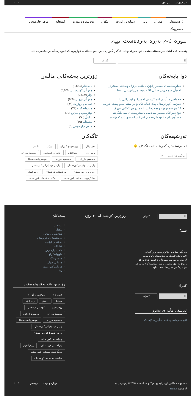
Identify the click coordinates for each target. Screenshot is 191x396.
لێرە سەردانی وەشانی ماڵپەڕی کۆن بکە (160, 320)
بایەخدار (83, 85)
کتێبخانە (83, 121)
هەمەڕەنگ (52, 258)
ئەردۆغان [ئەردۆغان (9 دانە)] (85, 146)
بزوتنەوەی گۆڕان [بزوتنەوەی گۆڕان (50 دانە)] (64, 146)
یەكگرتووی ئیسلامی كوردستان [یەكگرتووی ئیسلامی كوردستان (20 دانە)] (75, 178)
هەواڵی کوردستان (77, 90)
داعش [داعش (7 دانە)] (31, 146)
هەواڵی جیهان (79, 99)
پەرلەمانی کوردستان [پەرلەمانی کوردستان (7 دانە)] (51, 171)
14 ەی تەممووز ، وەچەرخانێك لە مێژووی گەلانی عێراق (142, 108)
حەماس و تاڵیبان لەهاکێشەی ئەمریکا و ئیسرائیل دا (146, 99)
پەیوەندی (162, 2)
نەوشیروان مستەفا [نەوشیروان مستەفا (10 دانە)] (33, 159)
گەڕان (100, 60)
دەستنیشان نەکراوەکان (45, 237)
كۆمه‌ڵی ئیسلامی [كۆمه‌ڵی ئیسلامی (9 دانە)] (47, 152)
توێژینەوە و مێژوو (77, 112)
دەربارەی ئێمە (176, 2)
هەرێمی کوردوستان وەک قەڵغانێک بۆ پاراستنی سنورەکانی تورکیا (137, 103)
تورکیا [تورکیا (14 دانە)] (45, 146)
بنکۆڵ (84, 117)
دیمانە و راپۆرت (78, 103)
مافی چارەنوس (78, 126)
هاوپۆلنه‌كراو (80, 108)
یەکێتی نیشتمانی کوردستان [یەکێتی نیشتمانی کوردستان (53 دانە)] (38, 178)
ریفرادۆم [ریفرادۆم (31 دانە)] (85, 152)
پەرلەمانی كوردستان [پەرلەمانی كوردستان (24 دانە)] (79, 171)
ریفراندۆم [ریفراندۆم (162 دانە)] (69, 152)
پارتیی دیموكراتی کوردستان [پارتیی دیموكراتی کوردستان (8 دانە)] (41, 165)
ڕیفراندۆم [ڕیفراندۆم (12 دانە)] (28, 171)
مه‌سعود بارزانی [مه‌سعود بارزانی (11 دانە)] (82, 159)
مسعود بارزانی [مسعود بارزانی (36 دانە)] (23, 152)
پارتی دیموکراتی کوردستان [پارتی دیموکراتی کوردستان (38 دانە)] (76, 165)
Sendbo (169, 388)
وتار (85, 94)
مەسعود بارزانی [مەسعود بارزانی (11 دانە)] (58, 159)
